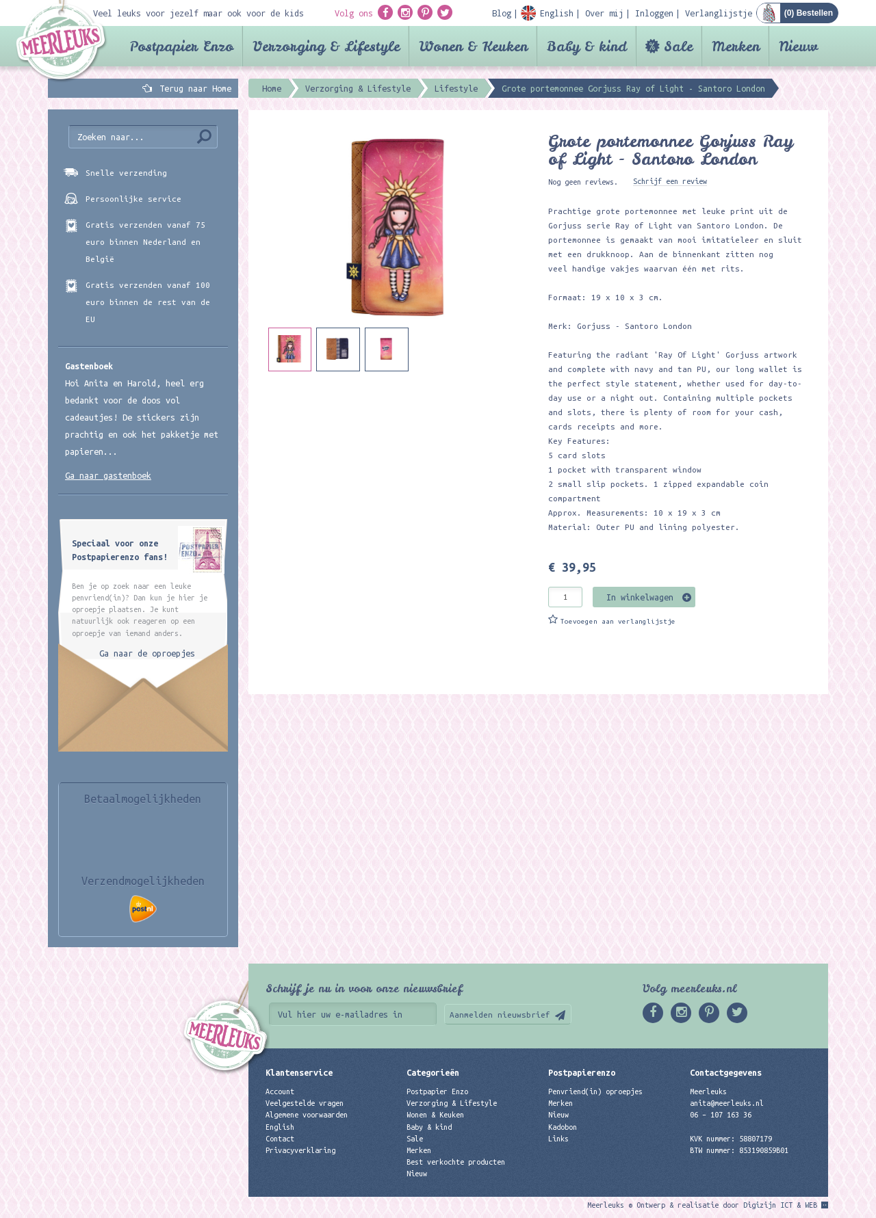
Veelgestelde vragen (305, 1103)
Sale (678, 46)
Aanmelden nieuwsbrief (500, 1014)
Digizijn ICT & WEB (780, 1205)
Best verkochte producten (456, 1162)
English (280, 1127)
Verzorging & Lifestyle (326, 46)
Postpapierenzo (581, 1072)
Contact (280, 1139)
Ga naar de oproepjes (147, 653)
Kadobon (562, 1127)
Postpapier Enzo (181, 46)
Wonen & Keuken (473, 46)
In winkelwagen (639, 597)
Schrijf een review (670, 181)
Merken (736, 46)
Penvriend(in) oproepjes (595, 1091)
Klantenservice (299, 1072)
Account (280, 1091)
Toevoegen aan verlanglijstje (618, 621)
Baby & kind (587, 46)
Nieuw (798, 46)
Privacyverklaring (300, 1150)
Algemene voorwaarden (307, 1115)
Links (558, 1139)
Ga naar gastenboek (108, 475)
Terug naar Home (193, 88)
